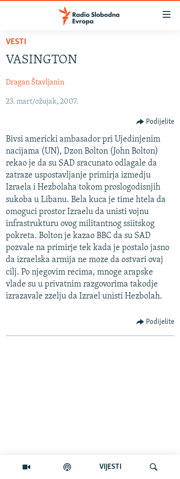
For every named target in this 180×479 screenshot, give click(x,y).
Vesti (16, 42)
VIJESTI (110, 467)
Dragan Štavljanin (35, 82)
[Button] (155, 122)
